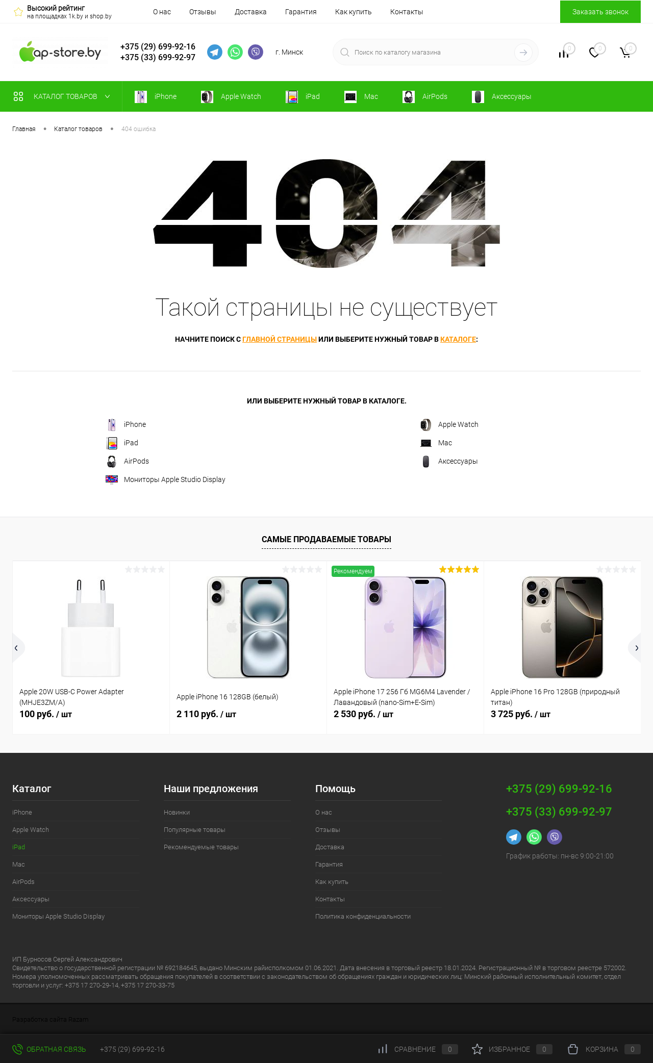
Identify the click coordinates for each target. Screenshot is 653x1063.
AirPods (127, 461)
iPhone (126, 425)
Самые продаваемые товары (326, 539)
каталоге (458, 339)
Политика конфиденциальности (363, 916)
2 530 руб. (363, 713)
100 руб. (45, 713)
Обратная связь (49, 1049)
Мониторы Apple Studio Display (165, 480)
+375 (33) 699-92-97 (157, 57)
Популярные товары (194, 829)
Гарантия (301, 12)
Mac (436, 443)
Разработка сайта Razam (50, 1019)
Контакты (406, 12)
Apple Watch (449, 425)
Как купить (353, 12)
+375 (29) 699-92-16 (157, 47)
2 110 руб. (206, 713)
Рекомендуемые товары (201, 847)
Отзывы (202, 12)
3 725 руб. (520, 713)
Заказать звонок (600, 12)
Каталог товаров (64, 96)
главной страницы (279, 339)
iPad (122, 443)
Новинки (177, 812)
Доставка (251, 12)
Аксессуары (449, 461)
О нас (162, 12)
